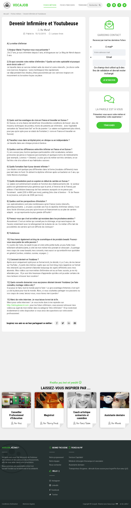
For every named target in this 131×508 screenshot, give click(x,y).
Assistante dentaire (115, 415)
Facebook (54, 490)
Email (109, 57)
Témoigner (109, 125)
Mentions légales (29, 504)
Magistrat (49, 415)
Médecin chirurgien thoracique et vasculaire (86, 461)
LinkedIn (53, 485)
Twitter (53, 495)
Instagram (54, 481)
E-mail (109, 46)
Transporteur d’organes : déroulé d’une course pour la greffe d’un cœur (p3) (98, 469)
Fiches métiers (50, 5)
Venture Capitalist (76, 457)
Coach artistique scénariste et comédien (81, 415)
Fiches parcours (67, 5)
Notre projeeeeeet (56, 457)
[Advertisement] (43, 97)
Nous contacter (55, 465)
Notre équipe (54, 461)
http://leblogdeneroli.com (18, 305)
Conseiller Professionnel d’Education (16, 415)
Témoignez (82, 5)
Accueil (6, 14)
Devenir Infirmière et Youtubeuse (34, 14)
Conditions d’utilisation (10, 504)
